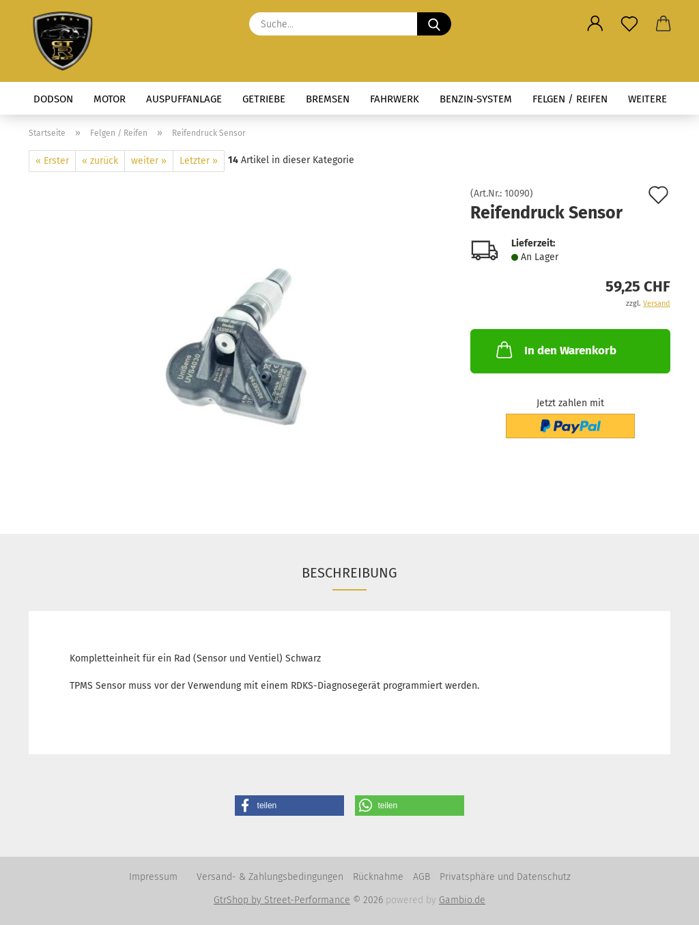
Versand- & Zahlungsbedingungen (270, 877)
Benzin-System (476, 99)
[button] (595, 24)
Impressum (153, 877)
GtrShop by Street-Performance (282, 900)
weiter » (149, 161)
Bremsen (328, 99)
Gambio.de (462, 900)
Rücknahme (378, 877)
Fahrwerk (394, 99)
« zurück (100, 161)
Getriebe (263, 99)
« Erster (52, 161)
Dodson (53, 99)
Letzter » (199, 161)
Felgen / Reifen (570, 99)
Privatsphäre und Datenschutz (505, 877)
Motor (110, 99)
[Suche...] (434, 23)
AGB (421, 877)
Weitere (647, 99)
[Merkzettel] (629, 24)
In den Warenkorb (555, 349)
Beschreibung (349, 573)
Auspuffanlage (184, 99)
